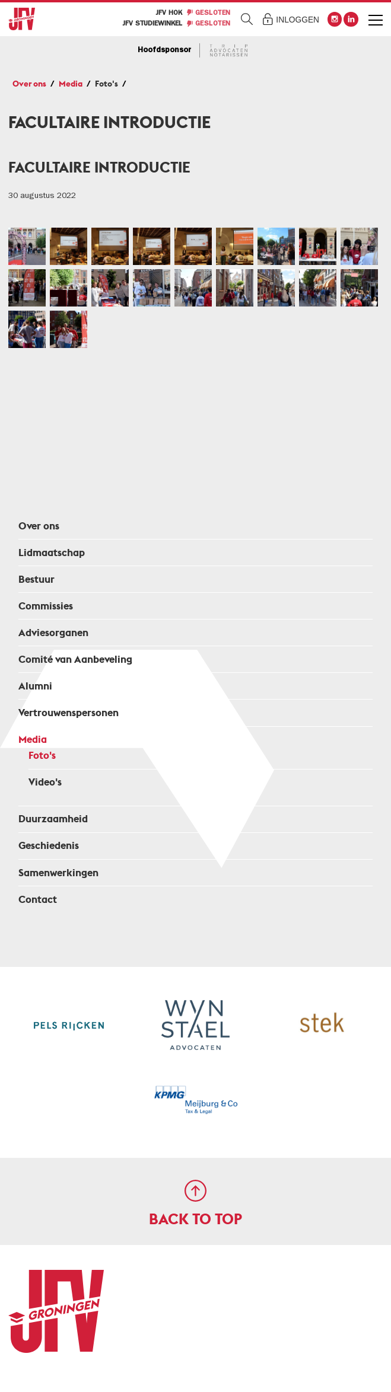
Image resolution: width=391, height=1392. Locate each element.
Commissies (45, 606)
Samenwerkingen (58, 873)
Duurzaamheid (53, 819)
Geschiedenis (48, 845)
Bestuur (36, 579)
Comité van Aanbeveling (75, 659)
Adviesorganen (53, 632)
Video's (45, 782)
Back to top (195, 1219)
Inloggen (297, 19)
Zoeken (247, 19)
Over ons (29, 83)
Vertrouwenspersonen (68, 713)
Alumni (35, 686)
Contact (37, 899)
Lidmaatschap (51, 552)
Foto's (106, 83)
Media (70, 83)
